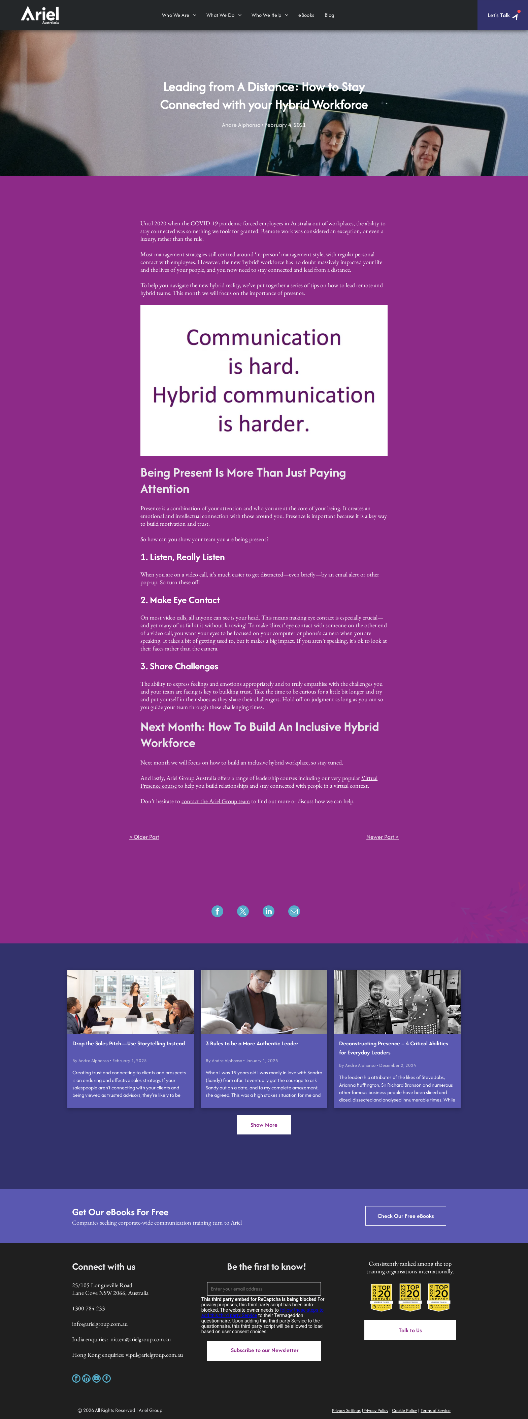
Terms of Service (436, 1410)
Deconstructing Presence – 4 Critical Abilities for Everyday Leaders (393, 1047)
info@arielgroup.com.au (100, 1324)
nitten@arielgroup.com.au (140, 1339)
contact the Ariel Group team (216, 801)
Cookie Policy (404, 1410)
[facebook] (76, 1379)
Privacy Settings (346, 1410)
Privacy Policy (375, 1410)
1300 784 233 (88, 1308)
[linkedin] (86, 1379)
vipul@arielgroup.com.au (154, 1354)
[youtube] (96, 1379)
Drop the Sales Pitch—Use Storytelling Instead (128, 1043)
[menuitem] (179, 14)
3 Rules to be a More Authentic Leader (252, 1043)
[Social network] (106, 1379)
